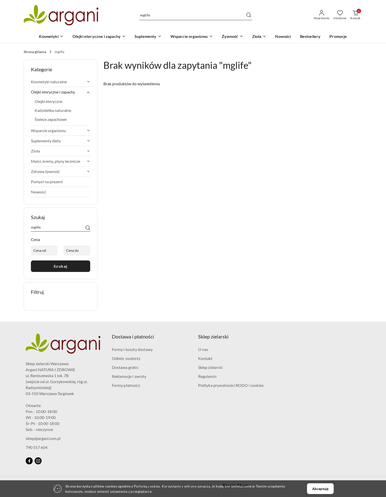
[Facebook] (29, 460)
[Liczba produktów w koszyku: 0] (355, 15)
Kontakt (205, 358)
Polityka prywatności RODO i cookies (231, 385)
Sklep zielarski (210, 367)
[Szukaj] (87, 228)
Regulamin (207, 376)
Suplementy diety (60, 140)
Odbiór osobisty (126, 358)
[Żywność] (232, 36)
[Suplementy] (148, 36)
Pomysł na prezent (47, 181)
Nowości (38, 191)
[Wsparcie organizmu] (191, 36)
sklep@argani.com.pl (43, 438)
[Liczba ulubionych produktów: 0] (339, 15)
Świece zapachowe (51, 119)
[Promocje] (338, 36)
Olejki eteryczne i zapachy (60, 91)
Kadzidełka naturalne (53, 110)
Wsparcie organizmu (60, 130)
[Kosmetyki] (51, 36)
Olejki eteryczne (48, 101)
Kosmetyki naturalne (60, 81)
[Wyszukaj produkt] (195, 15)
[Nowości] (283, 36)
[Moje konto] (322, 15)
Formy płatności (126, 385)
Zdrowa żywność (60, 171)
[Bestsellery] (310, 36)
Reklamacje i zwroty (129, 376)
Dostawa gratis (125, 367)
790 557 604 (36, 447)
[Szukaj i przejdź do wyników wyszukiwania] (248, 15)
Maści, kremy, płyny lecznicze (60, 161)
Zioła (60, 151)
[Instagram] (38, 460)
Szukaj (61, 266)
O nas (203, 349)
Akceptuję (320, 489)
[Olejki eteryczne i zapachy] (99, 36)
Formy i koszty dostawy (132, 349)
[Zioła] (259, 36)
